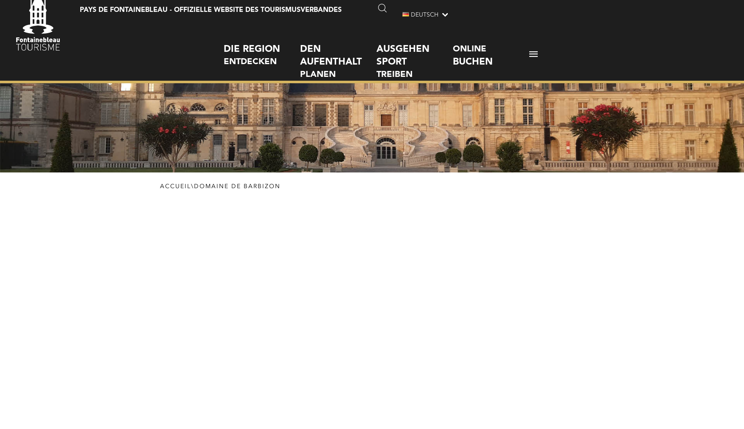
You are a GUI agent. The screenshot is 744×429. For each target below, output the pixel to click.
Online (491, 49)
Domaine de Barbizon (237, 188)
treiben (414, 53)
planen (338, 53)
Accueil (175, 188)
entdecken (262, 47)
